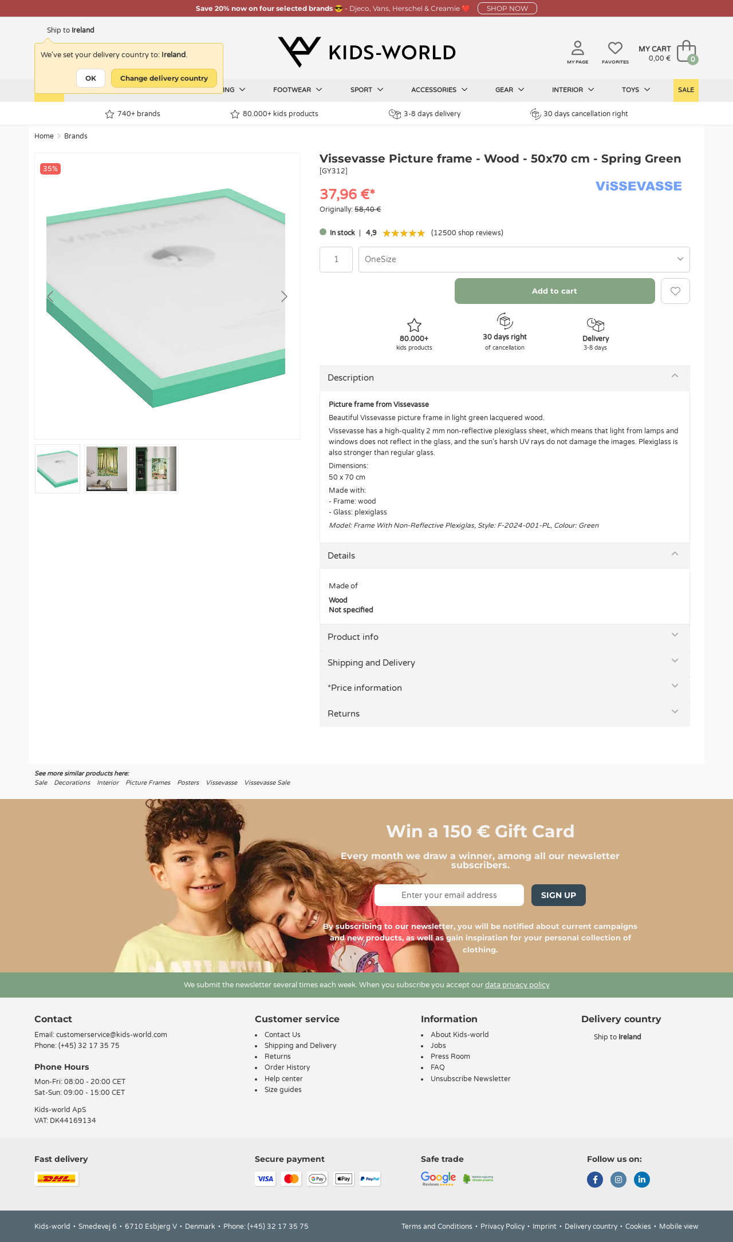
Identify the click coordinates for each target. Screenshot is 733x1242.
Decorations (72, 782)
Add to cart (554, 290)
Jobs (438, 1046)
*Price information (365, 688)
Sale (686, 90)
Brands (76, 136)
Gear (510, 90)
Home (44, 136)
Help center (284, 1079)
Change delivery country (164, 78)
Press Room (450, 1057)
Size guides (283, 1090)
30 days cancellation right (579, 114)
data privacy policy (517, 985)
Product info (353, 637)
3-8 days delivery (424, 114)
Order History (287, 1067)
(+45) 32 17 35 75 (89, 1046)
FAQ (438, 1067)
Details (341, 556)
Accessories (439, 90)
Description (351, 378)
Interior (573, 90)
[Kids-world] (366, 52)
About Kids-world (460, 1035)
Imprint (545, 1227)
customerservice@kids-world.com (111, 1035)
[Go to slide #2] (106, 468)
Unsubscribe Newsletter (471, 1079)
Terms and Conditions (436, 1227)
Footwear (297, 90)
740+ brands (132, 114)
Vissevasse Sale (267, 782)
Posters (188, 782)
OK (90, 78)
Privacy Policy (502, 1227)
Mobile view (679, 1227)
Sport (367, 90)
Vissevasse (221, 782)
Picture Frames (147, 782)
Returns (344, 714)
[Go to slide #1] (57, 468)
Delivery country (591, 1227)
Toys (636, 90)
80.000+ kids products (274, 114)
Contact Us (283, 1035)
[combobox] (524, 259)
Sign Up (558, 895)
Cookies (638, 1227)
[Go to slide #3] (156, 468)
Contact (53, 1019)
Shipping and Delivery (371, 663)
